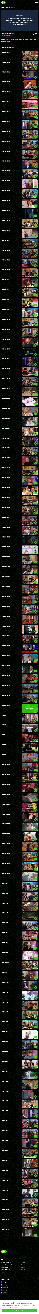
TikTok (4, 1282)
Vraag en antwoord (6, 1262)
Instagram (5, 1285)
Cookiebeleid (4, 1267)
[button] (33, 12)
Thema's (23, 1265)
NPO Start (5, 1293)
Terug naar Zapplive (9, 7)
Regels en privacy (5, 1269)
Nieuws (23, 1262)
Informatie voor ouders (7, 1265)
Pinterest (4, 1290)
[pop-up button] (29, 12)
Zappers (23, 1267)
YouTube (4, 1287)
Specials (23, 1269)
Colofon (3, 1272)
